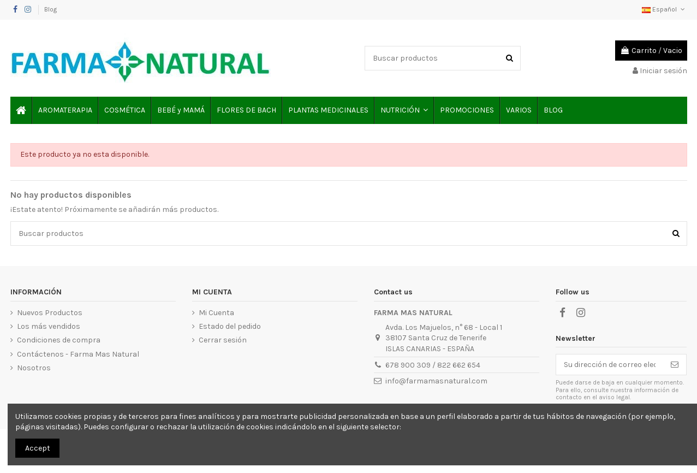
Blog (50, 9)
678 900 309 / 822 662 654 (432, 365)
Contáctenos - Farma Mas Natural (78, 354)
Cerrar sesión (223, 340)
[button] (403, 110)
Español (664, 9)
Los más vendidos (48, 326)
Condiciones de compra (58, 340)
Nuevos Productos (49, 312)
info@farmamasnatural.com (436, 381)
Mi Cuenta (216, 312)
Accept (37, 448)
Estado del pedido (230, 326)
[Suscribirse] (674, 364)
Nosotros (34, 368)
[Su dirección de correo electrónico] (609, 364)
